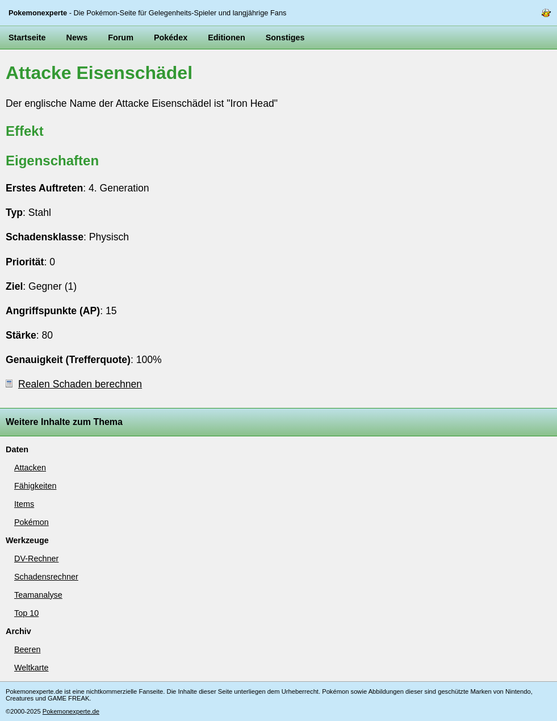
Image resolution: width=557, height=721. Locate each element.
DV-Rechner (36, 558)
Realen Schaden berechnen (74, 384)
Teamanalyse (38, 594)
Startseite (27, 37)
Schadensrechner (46, 576)
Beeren (27, 649)
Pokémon (31, 522)
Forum (120, 37)
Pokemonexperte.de (71, 711)
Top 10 (26, 613)
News (77, 37)
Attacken (30, 467)
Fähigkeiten (35, 485)
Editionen (226, 37)
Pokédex (170, 37)
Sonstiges (285, 37)
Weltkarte (31, 667)
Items (24, 504)
